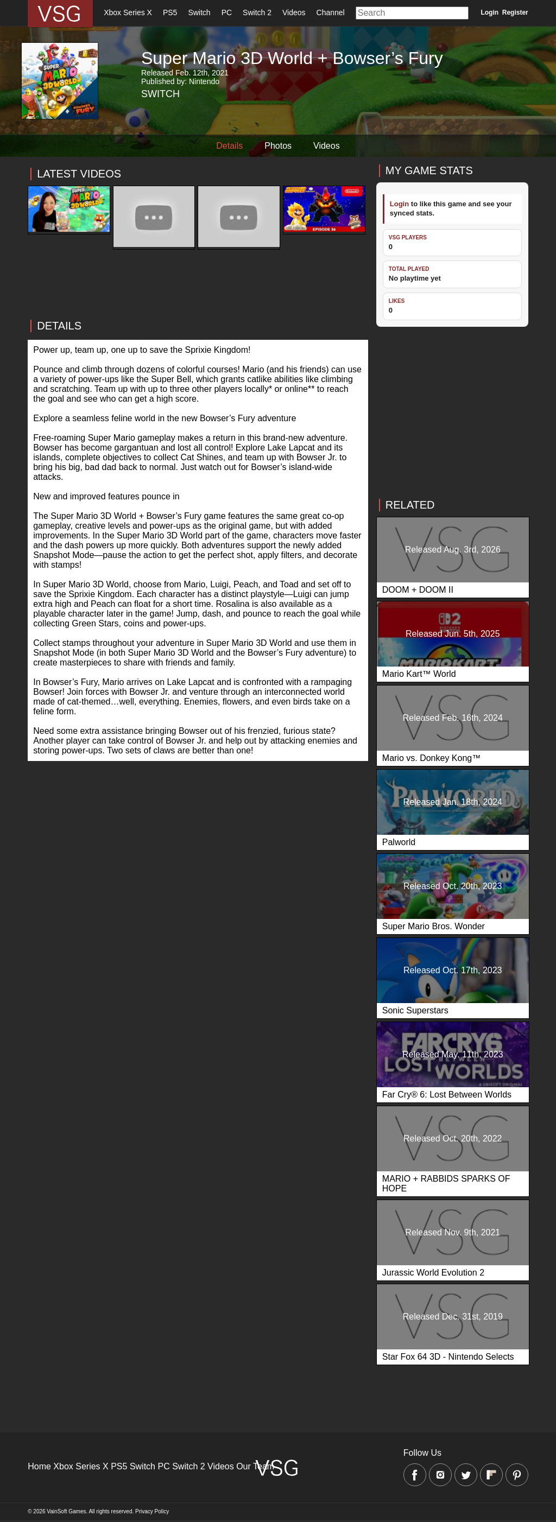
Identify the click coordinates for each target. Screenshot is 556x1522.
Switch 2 (257, 12)
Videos (294, 12)
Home (39, 1466)
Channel (331, 12)
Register (515, 12)
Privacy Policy (152, 1511)
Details (229, 145)
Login (489, 12)
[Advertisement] (198, 326)
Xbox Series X (128, 12)
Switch (199, 12)
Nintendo (204, 81)
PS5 (170, 12)
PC (227, 12)
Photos (278, 145)
